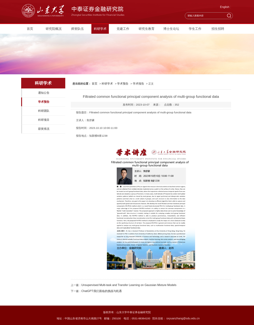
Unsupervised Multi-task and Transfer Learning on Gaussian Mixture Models (128, 285)
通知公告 (43, 92)
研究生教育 (147, 29)
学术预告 (43, 101)
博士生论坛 (171, 29)
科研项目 (43, 119)
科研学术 (100, 29)
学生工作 (195, 29)
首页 (30, 29)
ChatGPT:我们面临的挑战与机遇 (101, 291)
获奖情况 (43, 128)
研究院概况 (54, 29)
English (224, 6)
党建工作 (123, 29)
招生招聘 (217, 29)
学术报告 (138, 83)
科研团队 (43, 110)
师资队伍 (77, 29)
